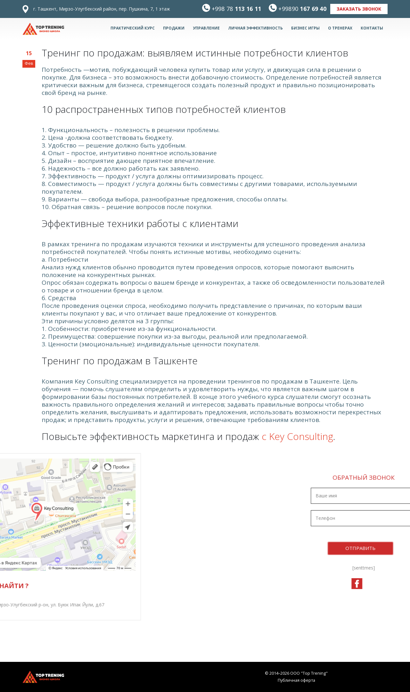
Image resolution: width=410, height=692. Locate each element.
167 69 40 (302, 9)
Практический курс (133, 28)
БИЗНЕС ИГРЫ (305, 28)
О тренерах (340, 28)
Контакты (372, 28)
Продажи (173, 28)
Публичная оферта (296, 680)
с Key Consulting (297, 436)
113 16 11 (236, 9)
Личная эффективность (255, 28)
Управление (206, 28)
